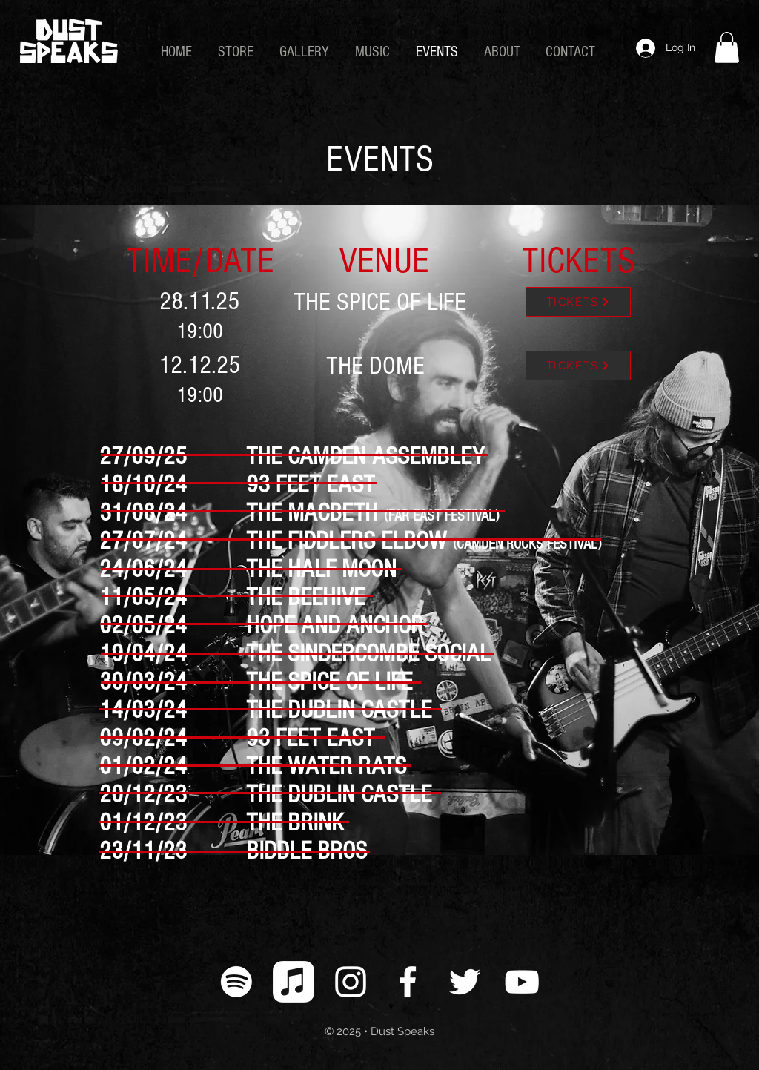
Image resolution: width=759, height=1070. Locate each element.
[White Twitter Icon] (464, 982)
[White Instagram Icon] (350, 982)
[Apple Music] (293, 982)
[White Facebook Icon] (407, 982)
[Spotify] (236, 982)
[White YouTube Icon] (522, 982)
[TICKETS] (578, 302)
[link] (727, 47)
